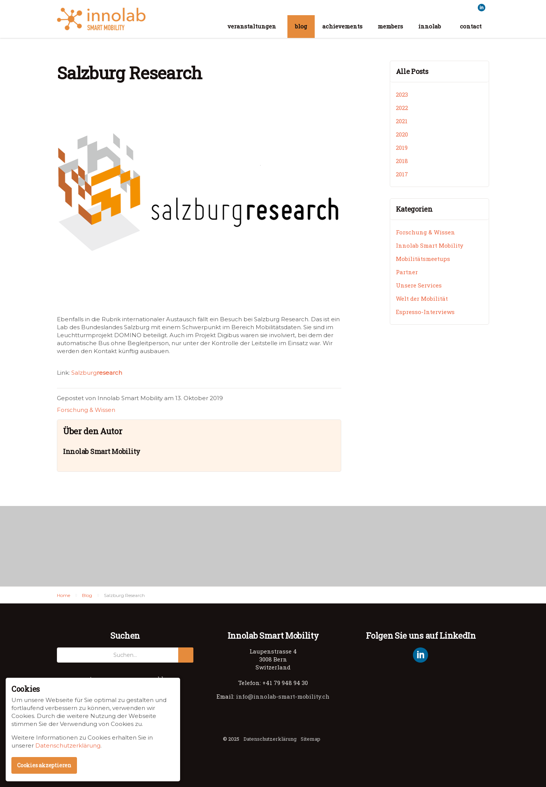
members (390, 26)
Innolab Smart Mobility (101, 19)
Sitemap (310, 738)
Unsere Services (419, 285)
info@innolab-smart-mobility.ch (282, 696)
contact (471, 26)
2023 (402, 94)
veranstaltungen (252, 26)
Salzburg (96, 372)
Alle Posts (412, 71)
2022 (402, 108)
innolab (429, 26)
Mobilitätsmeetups (423, 258)
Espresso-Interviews (425, 312)
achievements (342, 26)
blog (301, 26)
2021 (402, 121)
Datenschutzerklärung (270, 738)
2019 (402, 147)
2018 (402, 161)
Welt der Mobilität (422, 298)
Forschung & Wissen (86, 409)
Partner (407, 272)
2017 (402, 174)
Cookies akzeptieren (44, 765)
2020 (402, 134)
